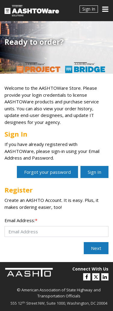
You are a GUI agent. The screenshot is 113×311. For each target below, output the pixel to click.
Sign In (88, 9)
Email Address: (21, 220)
